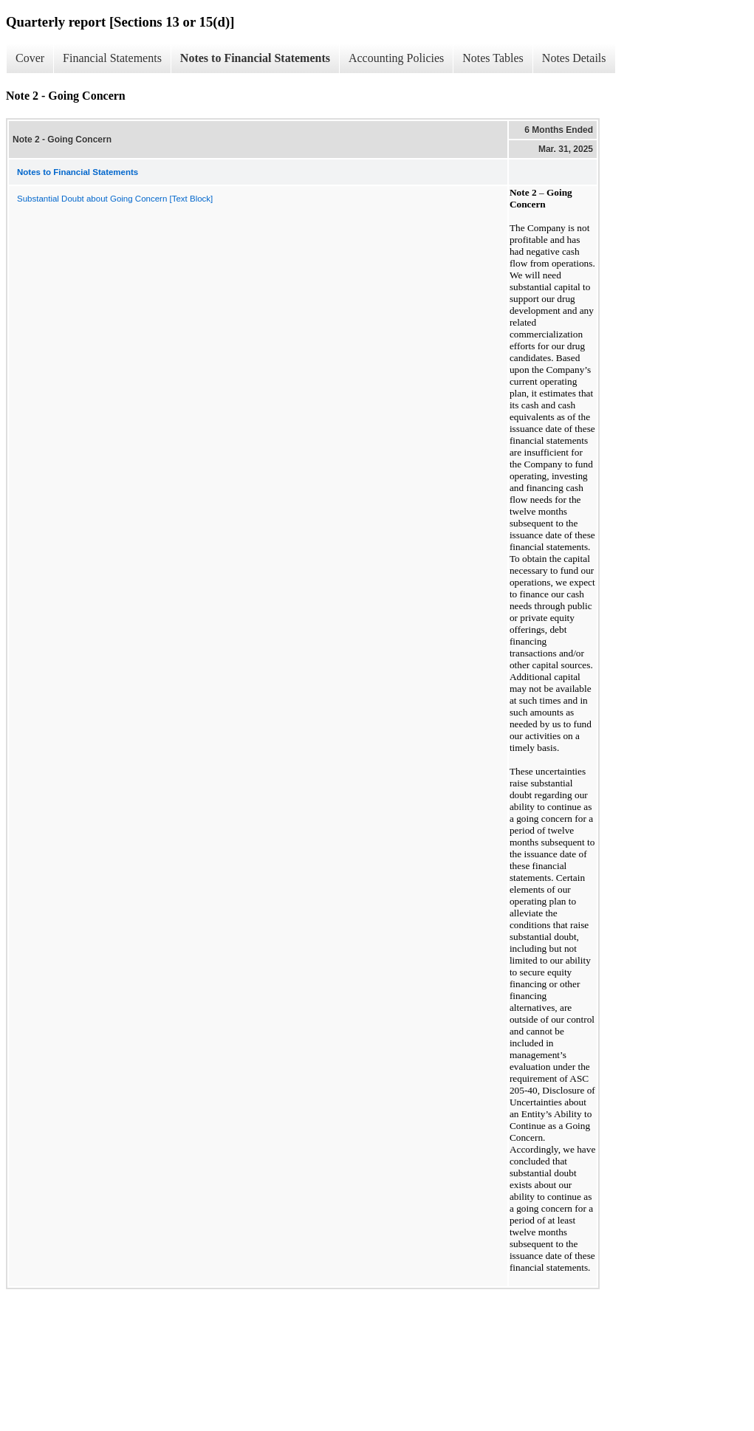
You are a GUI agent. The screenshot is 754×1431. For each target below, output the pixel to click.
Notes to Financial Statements (255, 58)
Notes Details (574, 58)
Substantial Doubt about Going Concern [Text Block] (115, 198)
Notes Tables (493, 58)
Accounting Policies (396, 58)
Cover (30, 58)
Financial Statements (112, 58)
